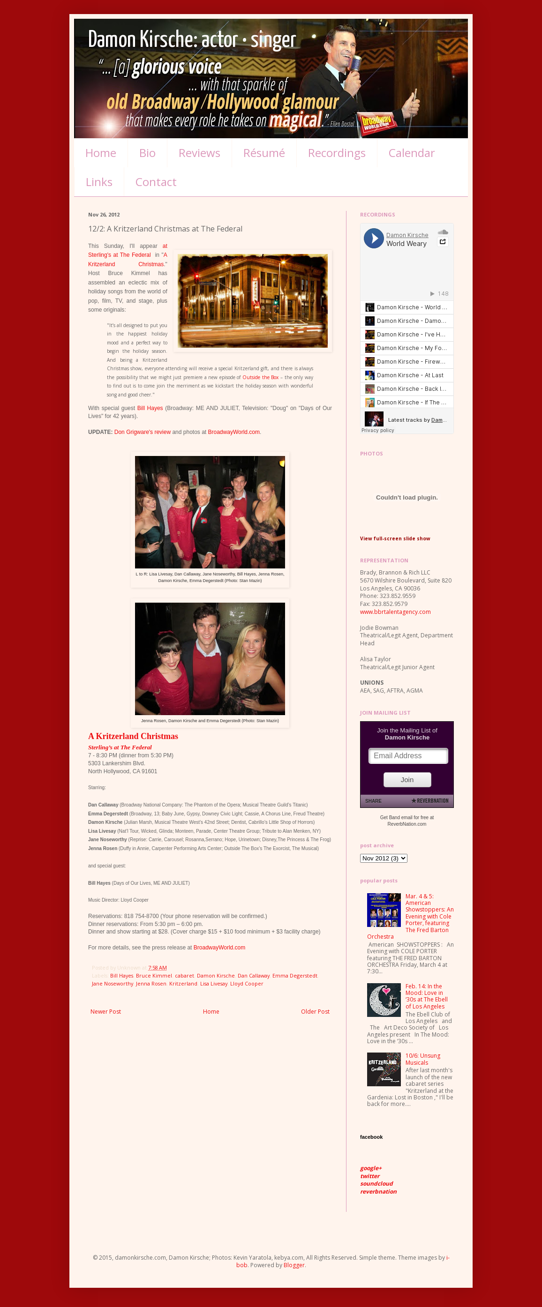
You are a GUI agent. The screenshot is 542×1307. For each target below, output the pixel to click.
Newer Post (105, 1012)
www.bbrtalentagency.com (395, 612)
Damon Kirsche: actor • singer (192, 41)
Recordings (337, 152)
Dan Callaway (254, 975)
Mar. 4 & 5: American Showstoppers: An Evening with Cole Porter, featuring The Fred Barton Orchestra (410, 916)
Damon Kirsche (216, 975)
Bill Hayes (150, 408)
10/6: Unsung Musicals (423, 1059)
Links (99, 181)
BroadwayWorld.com (234, 432)
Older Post (315, 1012)
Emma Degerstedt (294, 975)
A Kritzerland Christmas (133, 736)
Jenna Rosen (151, 983)
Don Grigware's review (142, 432)
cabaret (184, 975)
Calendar (412, 152)
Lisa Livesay (213, 983)
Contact (156, 181)
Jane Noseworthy (112, 983)
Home (100, 152)
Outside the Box (260, 377)
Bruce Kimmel (154, 975)
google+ (371, 1168)
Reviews (199, 152)
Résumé (264, 152)
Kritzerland (183, 983)
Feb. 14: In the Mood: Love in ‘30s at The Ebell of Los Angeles (427, 996)
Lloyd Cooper (246, 983)
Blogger (294, 1265)
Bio (147, 152)
